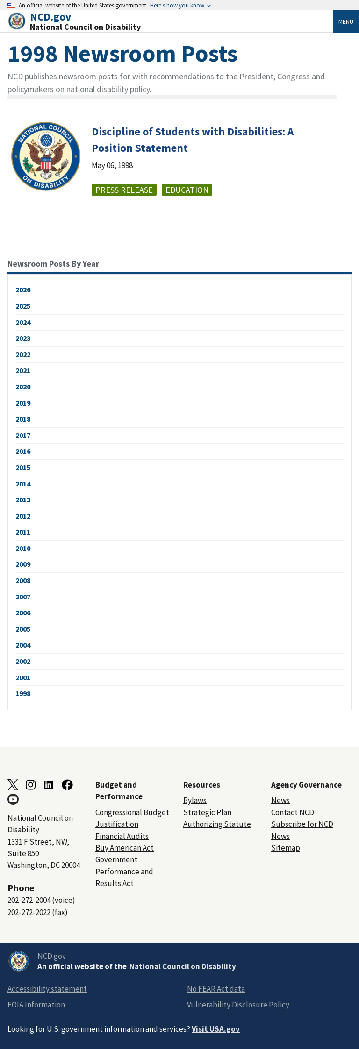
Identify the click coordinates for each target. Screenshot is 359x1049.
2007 (22, 596)
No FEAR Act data (216, 989)
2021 (22, 370)
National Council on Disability (182, 966)
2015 (22, 467)
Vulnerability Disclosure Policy (238, 1005)
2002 (22, 661)
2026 (22, 289)
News (280, 800)
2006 (22, 612)
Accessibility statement (47, 989)
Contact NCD (292, 812)
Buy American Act (124, 848)
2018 (22, 418)
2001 (22, 677)
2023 (22, 338)
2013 (22, 499)
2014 (22, 483)
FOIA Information (36, 1005)
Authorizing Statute (217, 824)
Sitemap (285, 848)
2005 (22, 629)
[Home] (170, 21)
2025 (22, 305)
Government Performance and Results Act (124, 871)
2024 (22, 322)
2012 (22, 516)
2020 (22, 386)
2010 (22, 548)
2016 (22, 451)
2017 (22, 435)
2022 (22, 354)
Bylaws (195, 800)
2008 (22, 580)
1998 (22, 693)
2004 (22, 644)
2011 (22, 531)
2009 (22, 564)
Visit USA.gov (216, 1029)
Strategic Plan (207, 812)
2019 (22, 403)
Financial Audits (122, 836)
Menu (345, 21)
